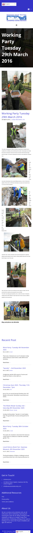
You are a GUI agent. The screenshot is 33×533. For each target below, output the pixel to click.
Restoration (19, 119)
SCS (24, 119)
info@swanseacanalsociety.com (12, 486)
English (6, 4)
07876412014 (7, 479)
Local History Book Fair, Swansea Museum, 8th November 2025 (15, 448)
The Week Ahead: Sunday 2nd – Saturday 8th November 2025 (14, 407)
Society (15, 410)
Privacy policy (5, 499)
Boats (11, 370)
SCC (11, 389)
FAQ (3, 496)
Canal (13, 119)
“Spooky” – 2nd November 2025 (14, 368)
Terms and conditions (8, 501)
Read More (7, 362)
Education (12, 451)
